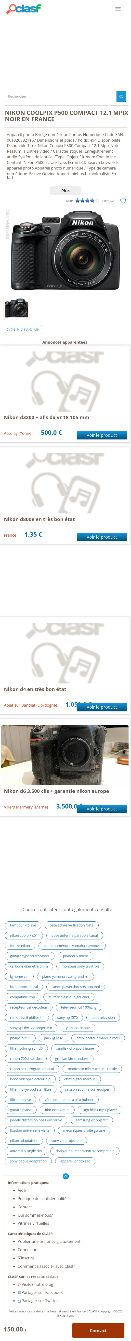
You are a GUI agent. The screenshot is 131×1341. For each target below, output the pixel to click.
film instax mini (57, 1109)
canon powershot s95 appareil (76, 986)
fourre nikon (20, 945)
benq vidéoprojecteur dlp (30, 1079)
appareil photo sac (75, 1161)
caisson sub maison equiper (87, 1089)
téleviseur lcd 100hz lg (78, 1007)
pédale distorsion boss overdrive (36, 1120)
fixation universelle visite (30, 1130)
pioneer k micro (75, 956)
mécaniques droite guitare (84, 1130)
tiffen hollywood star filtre (30, 1089)
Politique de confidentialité (42, 1198)
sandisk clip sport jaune (75, 1048)
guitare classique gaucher (69, 997)
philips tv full (20, 1038)
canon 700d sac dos (25, 1058)
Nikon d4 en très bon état (35, 689)
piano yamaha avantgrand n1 (65, 976)
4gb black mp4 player (100, 1109)
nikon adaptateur (24, 1140)
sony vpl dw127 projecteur (31, 1027)
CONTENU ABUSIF (23, 329)
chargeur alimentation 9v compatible (84, 1151)
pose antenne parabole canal (75, 935)
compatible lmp (22, 997)
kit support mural (24, 986)
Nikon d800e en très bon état (39, 519)
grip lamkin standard (71, 1058)
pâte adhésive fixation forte (72, 925)
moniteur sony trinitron (80, 966)
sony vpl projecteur (66, 1140)
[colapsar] (118, 9)
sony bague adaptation (28, 1161)
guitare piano (20, 1109)
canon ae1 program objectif (32, 1068)
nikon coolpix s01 (24, 935)
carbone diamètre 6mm (29, 966)
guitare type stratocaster (29, 956)
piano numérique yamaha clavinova (72, 945)
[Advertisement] (65, 52)
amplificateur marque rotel (98, 1038)
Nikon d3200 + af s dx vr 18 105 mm (46, 417)
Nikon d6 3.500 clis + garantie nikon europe (56, 791)
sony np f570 (67, 1017)
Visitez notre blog (35, 1284)
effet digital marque (80, 1079)
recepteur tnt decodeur (28, 1007)
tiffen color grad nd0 (26, 1048)
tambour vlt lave (23, 925)
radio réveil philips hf (27, 1017)
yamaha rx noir (78, 1027)
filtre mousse (20, 1099)
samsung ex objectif (92, 1120)
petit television (103, 1017)
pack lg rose (53, 1038)
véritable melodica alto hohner (69, 1099)
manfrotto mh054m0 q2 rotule (92, 1068)
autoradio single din (26, 1151)
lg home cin (19, 976)
